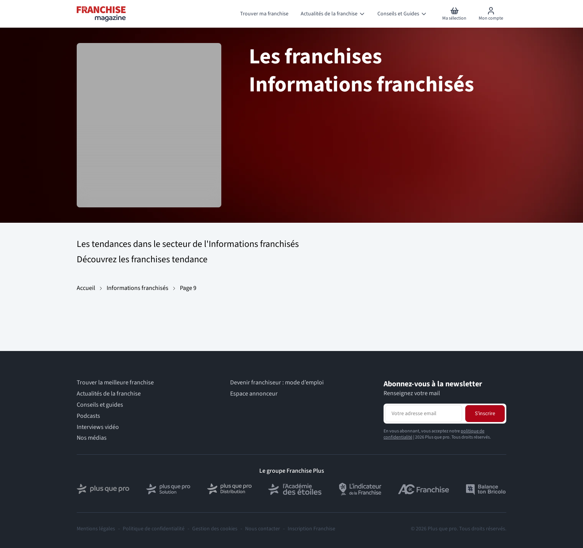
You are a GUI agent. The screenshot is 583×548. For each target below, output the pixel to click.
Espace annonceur (254, 394)
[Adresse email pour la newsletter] (423, 413)
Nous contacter (262, 528)
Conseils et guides (100, 405)
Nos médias (92, 438)
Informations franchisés (137, 288)
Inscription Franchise (311, 528)
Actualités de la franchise (109, 394)
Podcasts (88, 416)
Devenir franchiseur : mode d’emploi (277, 383)
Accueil (86, 288)
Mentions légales (96, 528)
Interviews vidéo (98, 427)
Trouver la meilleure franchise (115, 383)
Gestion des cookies (214, 528)
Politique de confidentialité (153, 528)
